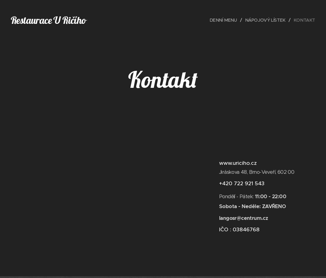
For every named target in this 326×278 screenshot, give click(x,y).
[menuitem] (221, 20)
